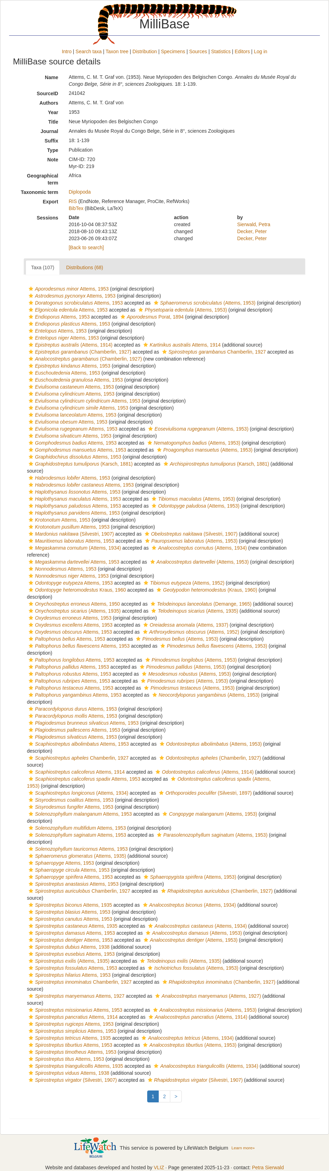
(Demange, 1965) (200, 604)
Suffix (51, 141)
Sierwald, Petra (253, 224)
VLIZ (159, 1167)
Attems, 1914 (181, 345)
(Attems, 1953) (204, 303)
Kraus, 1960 (76, 590)
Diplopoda (80, 192)
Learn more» (243, 1147)
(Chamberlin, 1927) (79, 352)
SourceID (47, 93)
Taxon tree (117, 51)
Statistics (221, 51)
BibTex (76, 208)
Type (52, 150)
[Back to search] (86, 247)
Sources (198, 51)
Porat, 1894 (151, 317)
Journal (49, 131)
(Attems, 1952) (183, 583)
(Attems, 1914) (70, 345)
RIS (73, 201)
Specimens (173, 51)
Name (51, 77)
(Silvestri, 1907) (70, 534)
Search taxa (89, 51)
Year (53, 112)
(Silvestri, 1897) (204, 793)
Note (52, 159)
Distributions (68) (84, 267)
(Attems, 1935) (74, 611)
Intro (67, 51)
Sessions (47, 218)
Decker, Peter (252, 231)
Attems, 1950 (73, 604)
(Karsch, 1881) (80, 464)
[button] (31, 288)
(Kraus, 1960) (206, 590)
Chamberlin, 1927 (213, 352)
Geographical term (42, 179)
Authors (49, 103)
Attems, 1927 (75, 996)
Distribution (145, 51)
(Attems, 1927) (207, 996)
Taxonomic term (39, 192)
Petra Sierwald (268, 1167)
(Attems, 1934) (74, 548)
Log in (260, 51)
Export (50, 201)
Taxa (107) (42, 267)
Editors (242, 51)
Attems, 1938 (68, 947)
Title (53, 122)
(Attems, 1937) (185, 625)
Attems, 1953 (68, 289)
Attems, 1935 (69, 905)
